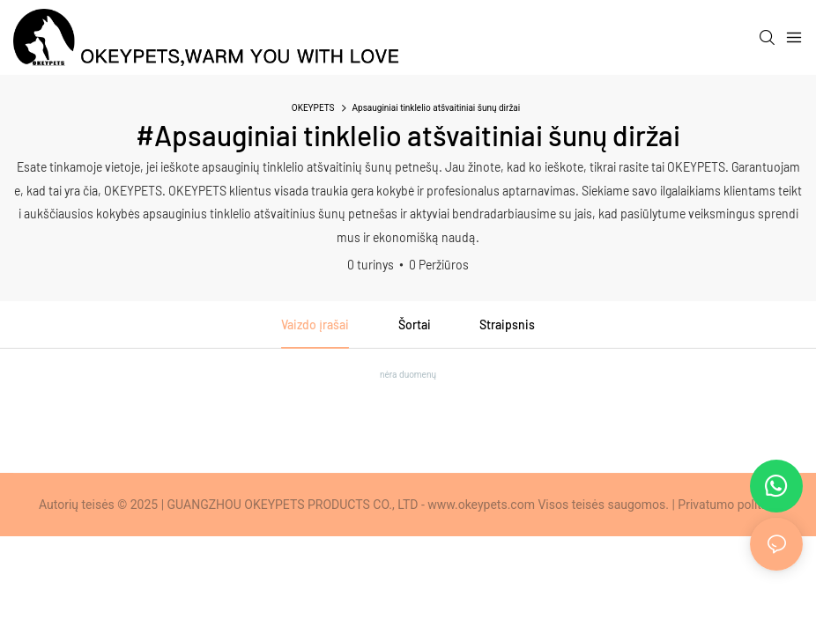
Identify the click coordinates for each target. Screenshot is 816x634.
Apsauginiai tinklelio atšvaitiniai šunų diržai (436, 108)
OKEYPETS (313, 108)
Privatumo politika (727, 505)
